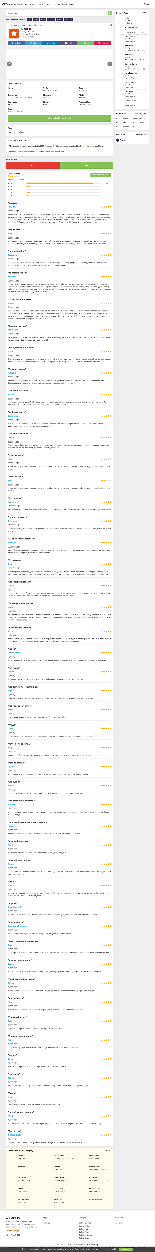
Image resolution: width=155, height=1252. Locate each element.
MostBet (40, 25)
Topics (40, 4)
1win (29, 20)
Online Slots (121, 123)
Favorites (48, 4)
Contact (72, 4)
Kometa (59, 20)
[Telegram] (14, 1234)
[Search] (110, 13)
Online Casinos (20, 25)
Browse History (61, 4)
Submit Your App (13, 1231)
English (148, 4)
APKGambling (92, 1245)
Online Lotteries (122, 127)
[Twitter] (7, 1234)
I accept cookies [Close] (126, 1249)
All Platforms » (141, 134)
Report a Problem (15, 111)
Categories (21, 4)
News (32, 4)
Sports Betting (26, 97)
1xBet (43, 20)
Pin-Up (36, 20)
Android (32, 25)
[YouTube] (18, 1234)
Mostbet (12, 132)
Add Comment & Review (101, 175)
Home (10, 25)
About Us (46, 1223)
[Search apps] (57, 13)
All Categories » (141, 113)
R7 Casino (51, 20)
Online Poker (138, 123)
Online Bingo (138, 127)
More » (108, 1150)
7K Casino (68, 20)
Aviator (21, 132)
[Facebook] (10, 1234)
